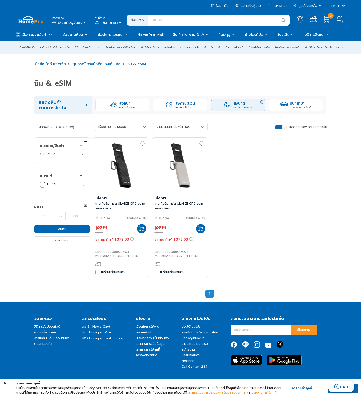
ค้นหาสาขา (277, 5)
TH (333, 5)
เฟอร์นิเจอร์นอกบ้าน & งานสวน (324, 47)
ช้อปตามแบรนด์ (110, 35)
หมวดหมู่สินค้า (52, 146)
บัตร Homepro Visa (96, 332)
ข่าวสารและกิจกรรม (195, 343)
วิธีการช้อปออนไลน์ (47, 326)
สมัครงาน (188, 349)
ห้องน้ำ (208, 47)
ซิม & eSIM (137, 64)
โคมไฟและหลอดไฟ (287, 47)
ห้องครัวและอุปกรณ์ (230, 47)
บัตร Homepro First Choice (102, 338)
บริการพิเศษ (314, 35)
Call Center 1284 (195, 366)
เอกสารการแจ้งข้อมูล (150, 343)
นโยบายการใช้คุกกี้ (264, 392)
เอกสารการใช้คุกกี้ (148, 349)
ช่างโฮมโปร (254, 35)
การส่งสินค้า (144, 332)
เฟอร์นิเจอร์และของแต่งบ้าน (157, 47)
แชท (344, 386)
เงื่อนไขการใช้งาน (147, 326)
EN (343, 5)
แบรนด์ (46, 176)
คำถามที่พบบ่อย (45, 332)
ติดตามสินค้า (43, 343)
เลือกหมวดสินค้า (35, 35)
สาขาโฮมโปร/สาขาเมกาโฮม (200, 332)
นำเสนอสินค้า (191, 355)
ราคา (38, 206)
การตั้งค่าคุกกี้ (302, 388)
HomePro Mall (151, 35)
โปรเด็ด (284, 35)
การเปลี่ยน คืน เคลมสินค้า (51, 338)
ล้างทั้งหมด (61, 240)
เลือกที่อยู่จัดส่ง (69, 22)
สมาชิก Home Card (96, 326)
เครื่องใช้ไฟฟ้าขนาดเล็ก (55, 47)
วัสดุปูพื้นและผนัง (259, 47)
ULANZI (53, 184)
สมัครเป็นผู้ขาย (248, 5)
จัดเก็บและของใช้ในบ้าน (120, 47)
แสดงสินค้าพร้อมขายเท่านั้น (308, 127)
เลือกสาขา (108, 22)
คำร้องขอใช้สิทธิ (147, 355)
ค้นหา (62, 229)
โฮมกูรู (224, 35)
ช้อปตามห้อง (72, 35)
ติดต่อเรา (188, 361)
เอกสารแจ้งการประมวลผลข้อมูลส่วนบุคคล (217, 392)
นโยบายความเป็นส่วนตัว (152, 338)
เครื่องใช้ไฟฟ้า (26, 47)
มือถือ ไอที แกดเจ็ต (50, 64)
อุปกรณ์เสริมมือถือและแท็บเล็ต (97, 64)
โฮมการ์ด (220, 5)
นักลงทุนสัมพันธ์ (193, 338)
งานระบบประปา (189, 47)
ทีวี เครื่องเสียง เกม (87, 47)
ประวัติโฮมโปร (191, 326)
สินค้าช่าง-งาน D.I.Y (188, 35)
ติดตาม (304, 330)
